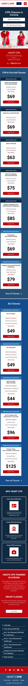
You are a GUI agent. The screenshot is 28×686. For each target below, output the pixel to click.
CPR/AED (7, 625)
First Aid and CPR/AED (11, 629)
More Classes (8, 657)
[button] (25, 3)
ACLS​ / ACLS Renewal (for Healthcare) (13, 640)
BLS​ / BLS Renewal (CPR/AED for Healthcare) (14, 634)
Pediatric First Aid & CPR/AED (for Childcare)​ (14, 652)
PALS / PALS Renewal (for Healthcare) (12, 646)
